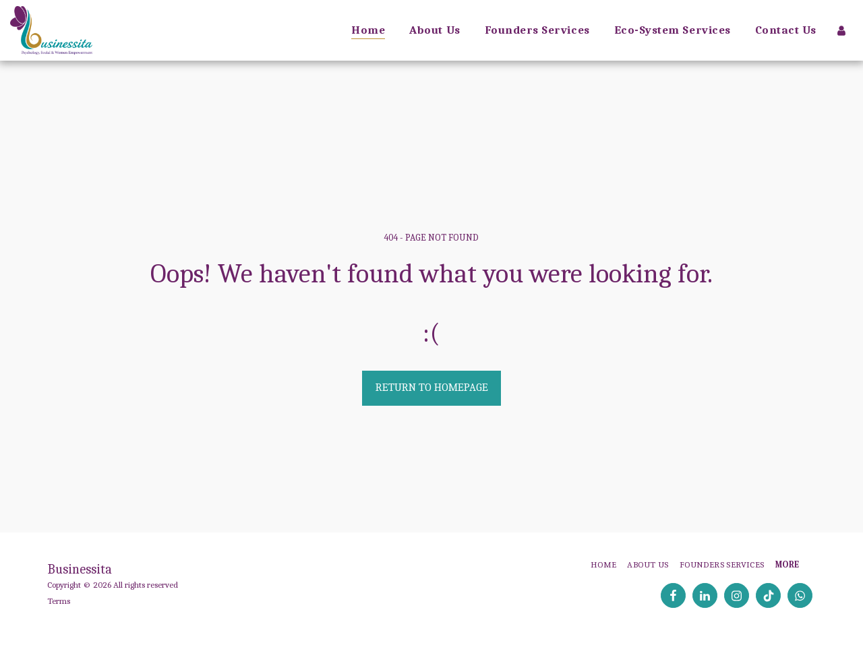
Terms (58, 601)
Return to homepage (432, 387)
